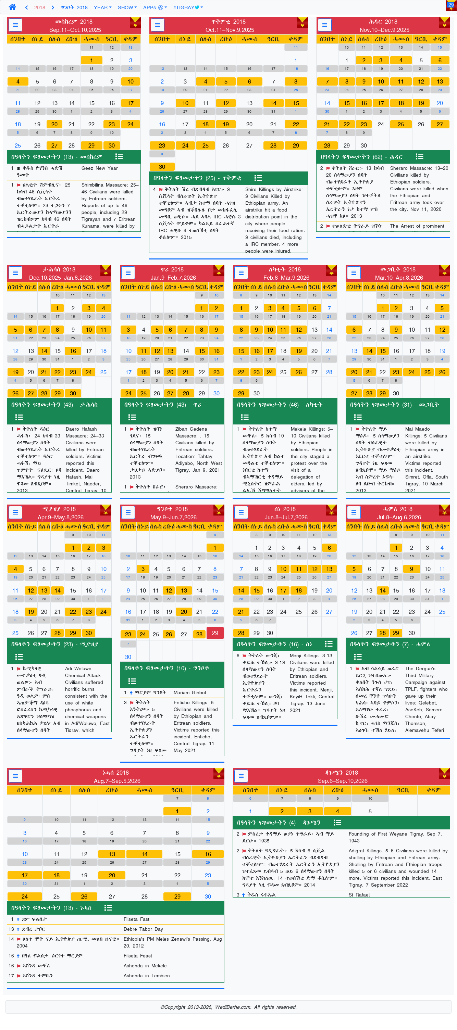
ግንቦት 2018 (74, 7)
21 (327, 124)
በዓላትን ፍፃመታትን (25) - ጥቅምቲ (197, 178)
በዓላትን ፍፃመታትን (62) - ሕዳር (362, 156)
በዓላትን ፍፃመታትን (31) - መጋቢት (394, 404)
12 (226, 103)
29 (91, 145)
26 (15, 393)
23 (112, 124)
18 (205, 124)
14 (273, 103)
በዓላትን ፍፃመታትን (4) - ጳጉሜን (279, 822)
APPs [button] (153, 7)
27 (54, 145)
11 (401, 81)
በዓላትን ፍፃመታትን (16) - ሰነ (274, 644)
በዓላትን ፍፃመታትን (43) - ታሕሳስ (54, 404)
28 (273, 145)
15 (296, 103)
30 (112, 145)
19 (226, 124)
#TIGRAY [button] (186, 7)
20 (54, 124)
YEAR (101, 7)
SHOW (125, 7)
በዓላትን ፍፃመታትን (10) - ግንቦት (166, 668)
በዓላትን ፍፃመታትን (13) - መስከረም (56, 156)
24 (130, 124)
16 (364, 103)
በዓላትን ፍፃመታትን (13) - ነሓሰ (51, 907)
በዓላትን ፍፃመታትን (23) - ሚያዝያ (54, 644)
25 (205, 145)
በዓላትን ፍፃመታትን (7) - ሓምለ (390, 644)
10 (130, 81)
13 (440, 81)
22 (296, 124)
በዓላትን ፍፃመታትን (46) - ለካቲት (280, 404)
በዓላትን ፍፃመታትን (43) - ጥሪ (162, 404)
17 (130, 103)
